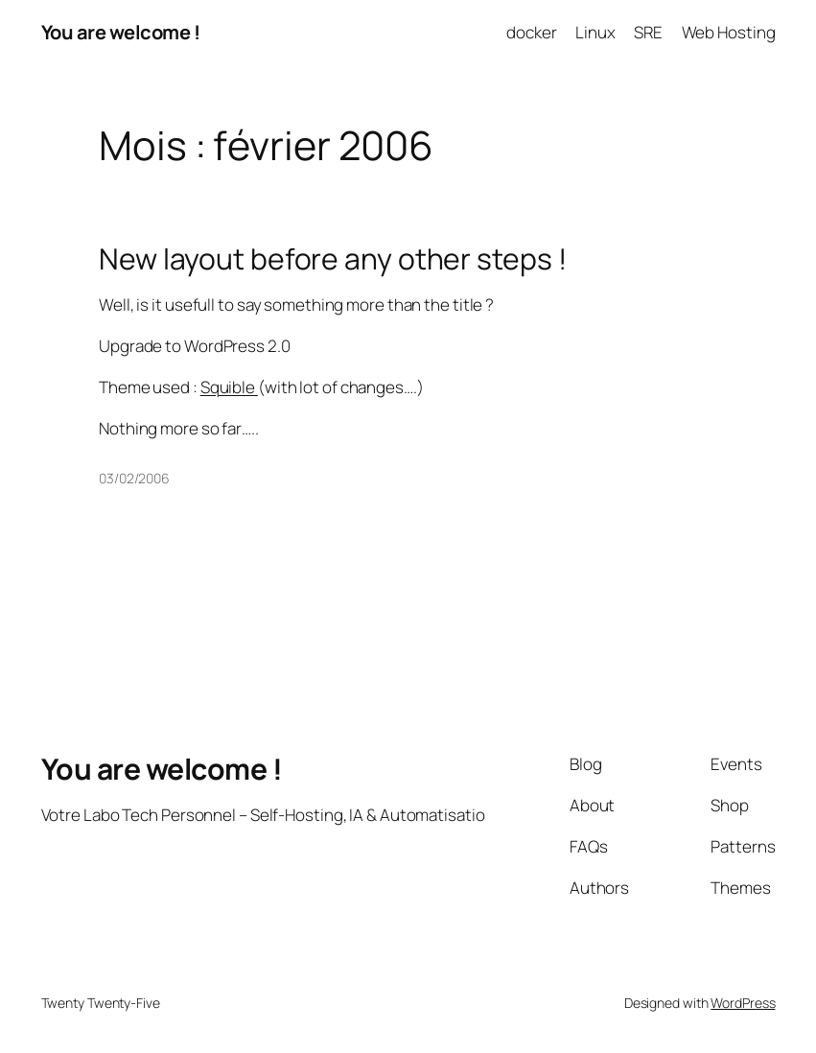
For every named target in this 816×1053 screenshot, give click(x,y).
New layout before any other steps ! (333, 259)
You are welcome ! (120, 32)
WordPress (743, 1003)
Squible (229, 387)
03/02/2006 (134, 478)
